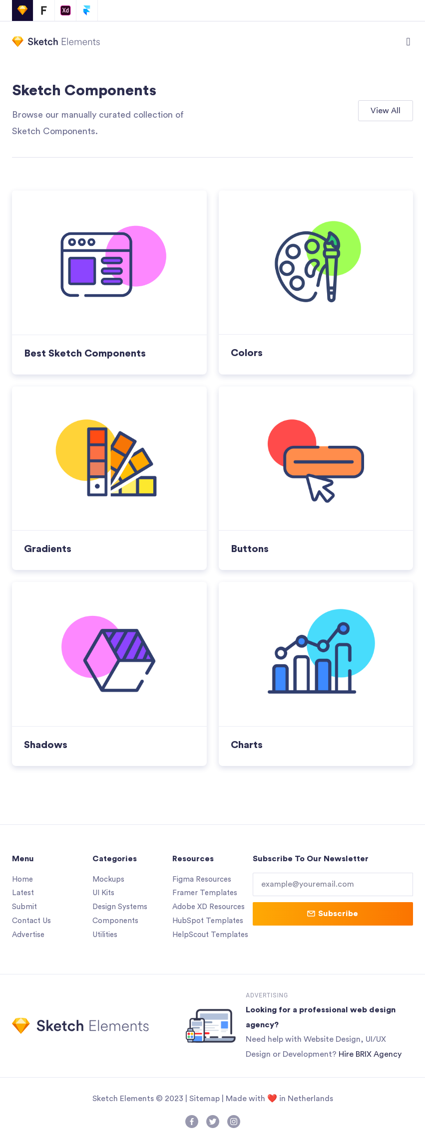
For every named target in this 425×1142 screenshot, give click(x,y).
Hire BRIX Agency (370, 1054)
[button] (408, 41)
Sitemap (204, 1099)
